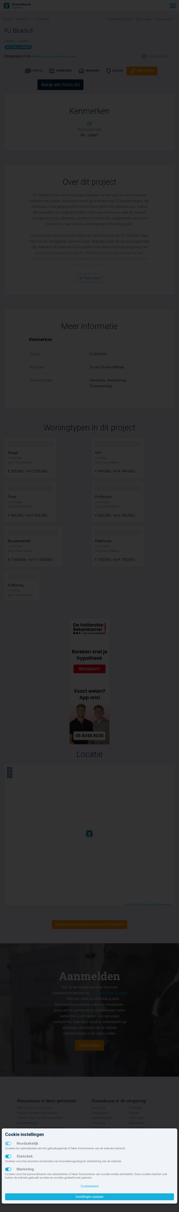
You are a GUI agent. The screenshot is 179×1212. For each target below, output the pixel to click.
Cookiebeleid (90, 1186)
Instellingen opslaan (89, 1196)
